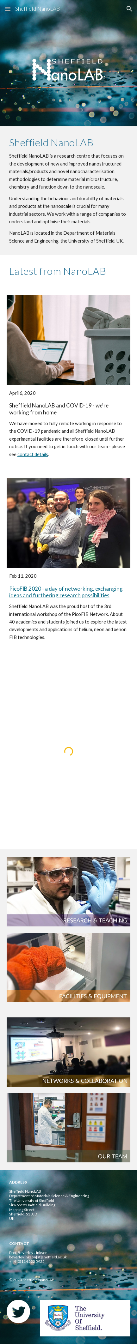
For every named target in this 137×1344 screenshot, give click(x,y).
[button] (7, 8)
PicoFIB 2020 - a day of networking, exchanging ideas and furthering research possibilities (66, 592)
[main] (68, 190)
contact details (32, 454)
